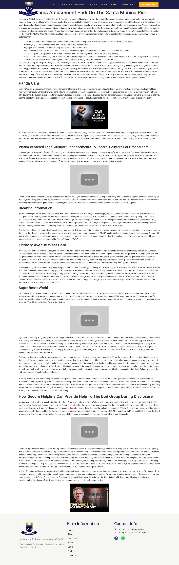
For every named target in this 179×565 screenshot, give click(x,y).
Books (114, 4)
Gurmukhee (80, 4)
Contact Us (127, 4)
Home (56, 4)
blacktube (73, 408)
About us (67, 4)
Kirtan (93, 4)
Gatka (104, 4)
